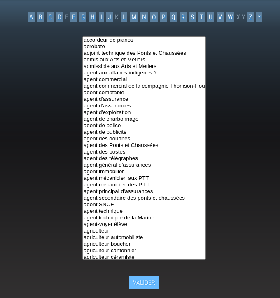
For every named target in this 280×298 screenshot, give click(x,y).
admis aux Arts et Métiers (144, 59)
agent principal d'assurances (144, 191)
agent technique (144, 211)
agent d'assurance (144, 99)
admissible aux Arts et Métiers (144, 66)
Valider (144, 281)
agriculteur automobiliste (144, 237)
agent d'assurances (144, 105)
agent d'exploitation (144, 112)
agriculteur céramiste (144, 257)
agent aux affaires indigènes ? (144, 73)
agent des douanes (144, 138)
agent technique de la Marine (144, 217)
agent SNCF (144, 204)
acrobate (144, 46)
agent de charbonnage (144, 119)
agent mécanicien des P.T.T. (144, 185)
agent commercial (144, 79)
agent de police (144, 125)
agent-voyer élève (144, 224)
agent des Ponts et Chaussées (144, 145)
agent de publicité (144, 132)
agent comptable (144, 92)
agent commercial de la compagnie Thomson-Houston (144, 86)
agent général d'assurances (144, 165)
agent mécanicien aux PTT (144, 178)
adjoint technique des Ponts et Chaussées (144, 53)
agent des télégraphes (144, 158)
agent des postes (144, 152)
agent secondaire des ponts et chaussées (144, 198)
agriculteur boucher (144, 244)
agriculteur (144, 231)
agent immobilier (144, 171)
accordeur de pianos (144, 40)
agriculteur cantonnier (144, 250)
